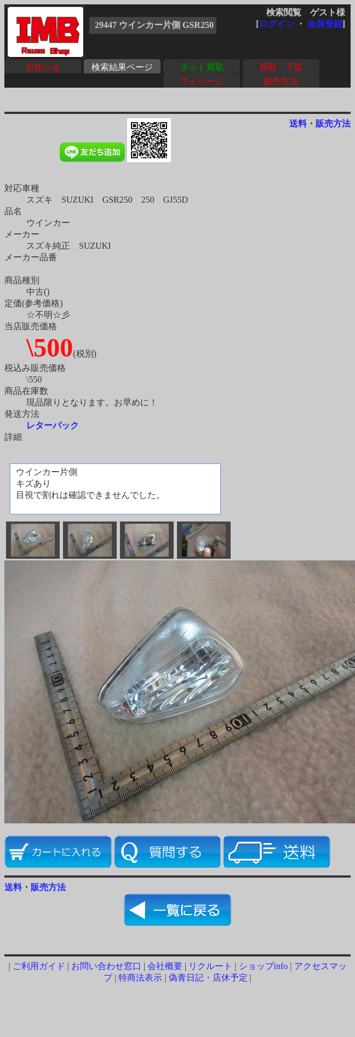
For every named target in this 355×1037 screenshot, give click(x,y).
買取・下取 (281, 67)
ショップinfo (263, 966)
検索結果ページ (122, 67)
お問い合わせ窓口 (106, 966)
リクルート (210, 966)
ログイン (276, 23)
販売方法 (281, 81)
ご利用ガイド (39, 966)
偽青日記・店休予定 (208, 977)
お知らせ (42, 67)
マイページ (202, 81)
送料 (298, 123)
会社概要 (164, 966)
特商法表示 (140, 977)
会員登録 (324, 23)
